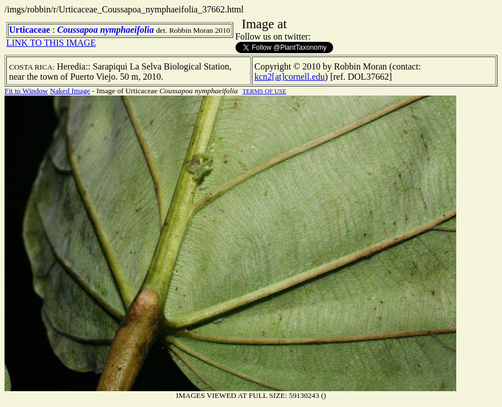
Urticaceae (29, 29)
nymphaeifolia (127, 29)
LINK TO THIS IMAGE (51, 42)
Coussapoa (77, 29)
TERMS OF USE (264, 91)
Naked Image (70, 90)
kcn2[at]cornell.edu (290, 76)
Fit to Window (26, 90)
